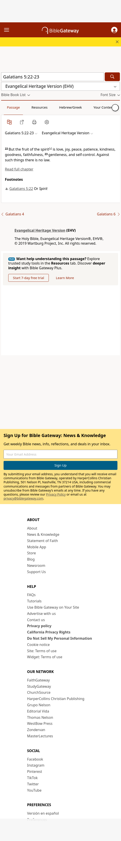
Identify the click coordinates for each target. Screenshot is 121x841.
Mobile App (36, 547)
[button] (114, 30)
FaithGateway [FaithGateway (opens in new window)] (38, 680)
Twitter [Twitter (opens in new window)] (33, 784)
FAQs (31, 594)
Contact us (36, 619)
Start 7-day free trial (28, 277)
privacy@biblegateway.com (23, 498)
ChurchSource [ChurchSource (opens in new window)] (39, 692)
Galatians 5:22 (21, 188)
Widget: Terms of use (44, 656)
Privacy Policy (56, 494)
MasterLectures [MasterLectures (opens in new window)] (40, 736)
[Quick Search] (52, 76)
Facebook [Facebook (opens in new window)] (35, 759)
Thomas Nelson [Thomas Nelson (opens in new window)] (40, 717)
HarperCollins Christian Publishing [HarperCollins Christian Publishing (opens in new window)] (55, 698)
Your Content (103, 107)
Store (31, 553)
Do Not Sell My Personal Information (59, 638)
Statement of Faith (42, 540)
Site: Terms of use (42, 650)
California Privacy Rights (49, 632)
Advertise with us (41, 613)
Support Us (36, 571)
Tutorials (34, 601)
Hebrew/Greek (70, 107)
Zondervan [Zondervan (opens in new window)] (36, 729)
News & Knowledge (43, 534)
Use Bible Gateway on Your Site (53, 607)
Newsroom (36, 565)
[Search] (112, 76)
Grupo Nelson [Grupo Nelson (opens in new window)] (38, 704)
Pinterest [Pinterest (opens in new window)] (34, 771)
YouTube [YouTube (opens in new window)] (34, 790)
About (32, 528)
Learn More (65, 277)
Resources (39, 107)
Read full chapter (19, 169)
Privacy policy (39, 625)
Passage (13, 107)
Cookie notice (38, 644)
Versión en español (43, 813)
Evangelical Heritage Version (39, 230)
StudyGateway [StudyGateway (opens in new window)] (39, 686)
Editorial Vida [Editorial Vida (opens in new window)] (38, 711)
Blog (31, 559)
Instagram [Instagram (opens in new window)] (36, 765)
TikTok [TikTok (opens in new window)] (32, 777)
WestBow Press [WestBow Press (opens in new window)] (40, 723)
